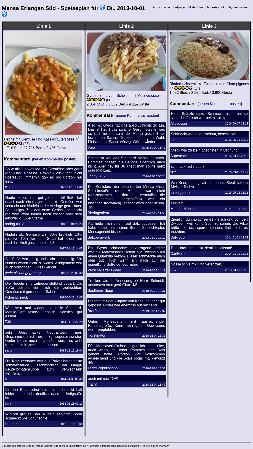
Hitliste (191, 7)
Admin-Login (161, 7)
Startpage (178, 7)
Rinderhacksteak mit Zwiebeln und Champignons (209, 84)
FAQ (230, 7)
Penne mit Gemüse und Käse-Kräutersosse (39, 139)
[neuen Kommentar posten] (54, 159)
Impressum (242, 7)
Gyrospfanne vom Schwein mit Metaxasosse (123, 95)
